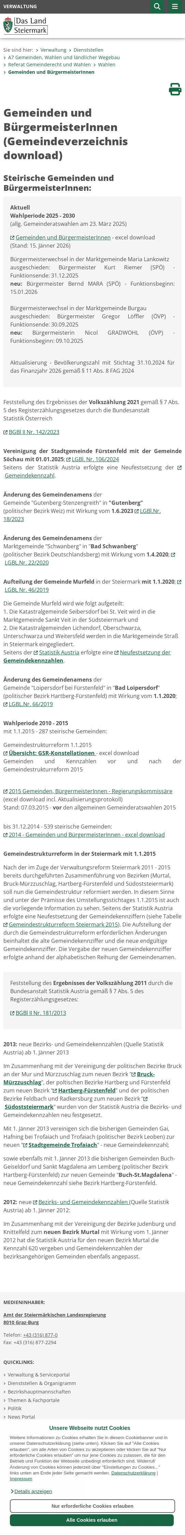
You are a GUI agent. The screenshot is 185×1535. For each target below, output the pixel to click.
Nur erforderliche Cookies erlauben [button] (92, 1506)
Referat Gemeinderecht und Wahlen (47, 64)
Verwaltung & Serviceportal (39, 1374)
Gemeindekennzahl (30, 475)
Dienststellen (86, 50)
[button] (31, 1491)
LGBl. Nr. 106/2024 (95, 459)
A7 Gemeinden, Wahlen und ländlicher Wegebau (61, 57)
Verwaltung (51, 50)
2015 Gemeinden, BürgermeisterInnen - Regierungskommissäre (90, 791)
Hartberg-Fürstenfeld (86, 1090)
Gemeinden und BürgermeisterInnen (48, 72)
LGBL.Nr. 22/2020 (27, 562)
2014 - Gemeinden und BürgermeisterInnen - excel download (87, 834)
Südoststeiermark (29, 1107)
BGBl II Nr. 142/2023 (34, 432)
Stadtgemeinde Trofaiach (63, 1145)
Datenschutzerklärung (133, 1472)
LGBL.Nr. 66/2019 (31, 704)
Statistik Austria (59, 652)
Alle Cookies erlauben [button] (91, 1520)
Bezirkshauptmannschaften (39, 1391)
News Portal (21, 1417)
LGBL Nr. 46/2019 (27, 590)
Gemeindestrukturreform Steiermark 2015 (63, 924)
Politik (14, 1408)
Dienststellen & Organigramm (42, 1383)
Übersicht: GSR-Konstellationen (52, 753)
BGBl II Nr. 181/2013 (41, 1013)
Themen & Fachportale (34, 1400)
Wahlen (104, 64)
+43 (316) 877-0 (40, 1335)
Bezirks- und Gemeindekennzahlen (83, 1202)
